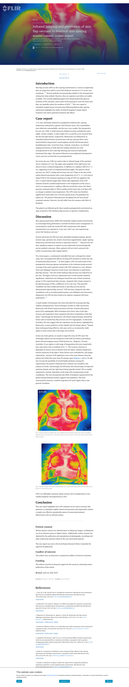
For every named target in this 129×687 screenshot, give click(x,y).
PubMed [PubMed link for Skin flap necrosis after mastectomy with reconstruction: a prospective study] (56, 633)
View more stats (101, 73)
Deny (20, 681)
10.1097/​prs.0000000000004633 (62, 597)
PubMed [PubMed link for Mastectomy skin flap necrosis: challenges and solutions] (56, 622)
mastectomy (47, 44)
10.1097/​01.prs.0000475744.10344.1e (62, 655)
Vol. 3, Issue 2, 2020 (38, 23)
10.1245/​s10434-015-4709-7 (80, 629)
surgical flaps (57, 44)
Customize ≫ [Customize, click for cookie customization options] (65, 681)
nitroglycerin (37, 44)
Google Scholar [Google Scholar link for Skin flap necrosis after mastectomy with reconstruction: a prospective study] (40, 633)
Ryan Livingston (47, 41)
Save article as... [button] (64, 74)
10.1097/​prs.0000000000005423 (62, 667)
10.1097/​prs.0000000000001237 (65, 608)
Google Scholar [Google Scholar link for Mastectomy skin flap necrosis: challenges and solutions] (40, 622)
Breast (35, 19)
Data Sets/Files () (64, 77)
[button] (64, 414)
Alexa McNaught (43, 39)
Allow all (109, 681)
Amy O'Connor (67, 39)
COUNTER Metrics (52, 675)
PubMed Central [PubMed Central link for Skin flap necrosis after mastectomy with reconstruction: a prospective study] (49, 633)
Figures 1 (77, 358)
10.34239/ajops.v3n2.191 (30, 70)
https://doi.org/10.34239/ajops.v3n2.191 (52, 47)
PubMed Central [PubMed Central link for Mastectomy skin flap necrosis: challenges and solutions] (49, 622)
